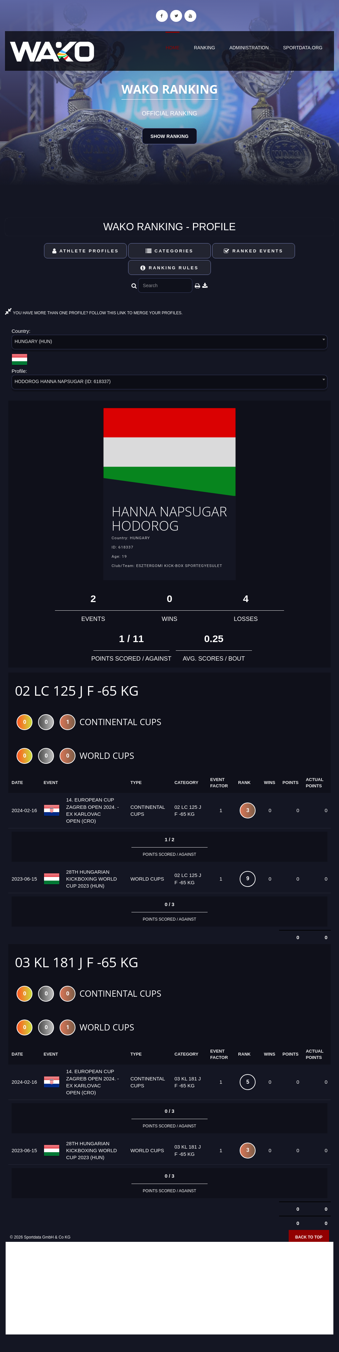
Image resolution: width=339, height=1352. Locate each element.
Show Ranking (169, 136)
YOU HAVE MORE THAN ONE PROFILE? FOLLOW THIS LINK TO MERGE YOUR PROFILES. (93, 313)
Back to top (308, 1253)
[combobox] (169, 343)
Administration (249, 47)
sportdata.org (302, 47)
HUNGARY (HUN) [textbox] (33, 341)
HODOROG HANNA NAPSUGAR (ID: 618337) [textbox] (63, 381)
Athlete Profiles (85, 250)
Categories (170, 250)
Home (172, 47)
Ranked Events (253, 250)
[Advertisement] (169, 1304)
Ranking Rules (169, 267)
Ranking (204, 47)
